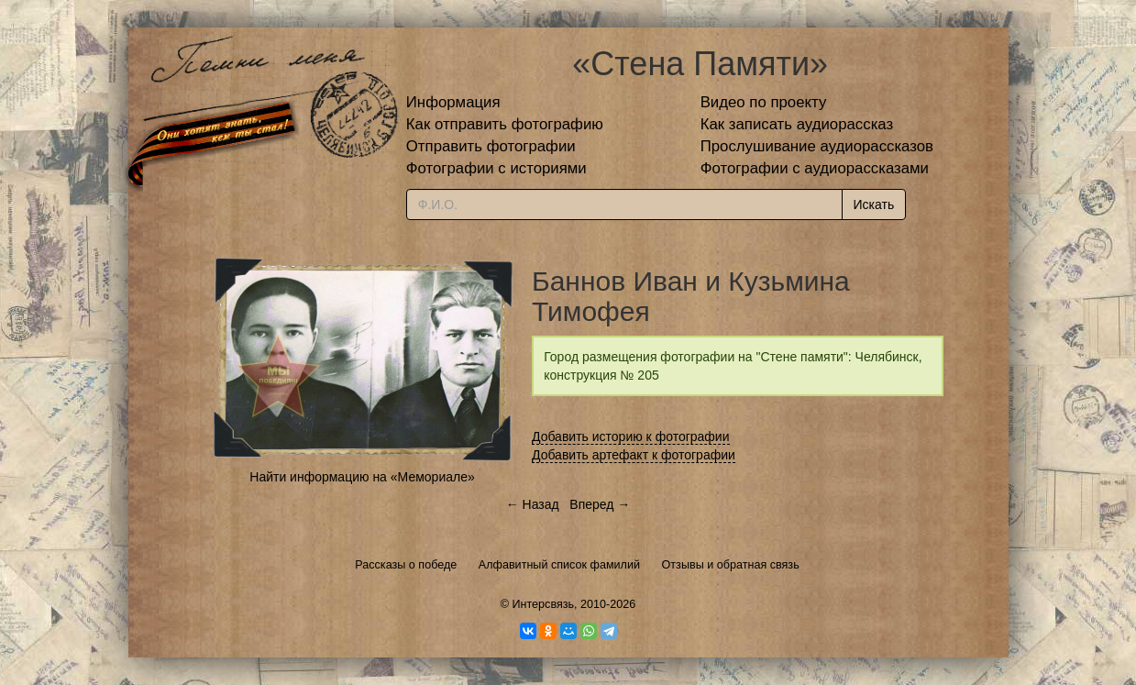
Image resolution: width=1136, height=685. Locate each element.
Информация (453, 102)
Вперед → (599, 504)
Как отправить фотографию (504, 124)
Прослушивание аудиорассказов (816, 146)
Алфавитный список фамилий (559, 564)
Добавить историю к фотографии (631, 436)
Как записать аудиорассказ (797, 124)
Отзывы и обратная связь (731, 564)
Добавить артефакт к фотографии (633, 454)
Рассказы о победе (406, 564)
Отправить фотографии (491, 146)
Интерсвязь (543, 604)
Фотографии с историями (496, 168)
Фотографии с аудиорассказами (814, 168)
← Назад (532, 504)
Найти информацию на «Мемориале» (361, 477)
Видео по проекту (763, 102)
